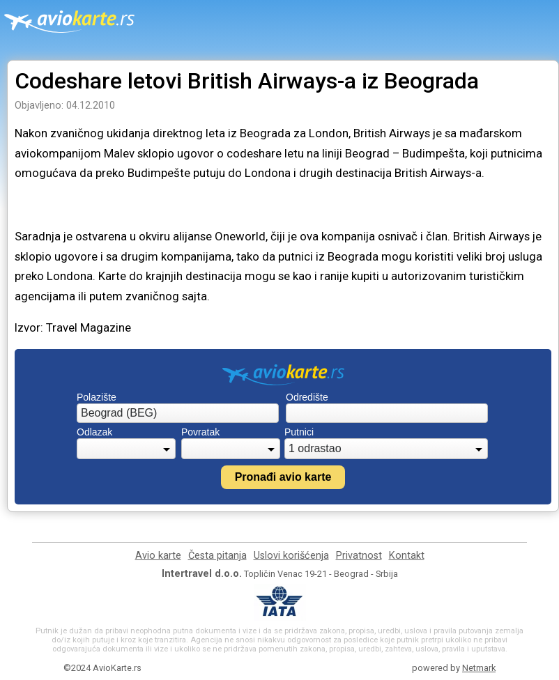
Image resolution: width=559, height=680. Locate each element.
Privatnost (359, 556)
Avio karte (158, 556)
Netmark (479, 668)
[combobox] (178, 413)
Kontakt (406, 556)
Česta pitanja (217, 556)
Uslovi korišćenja (291, 556)
